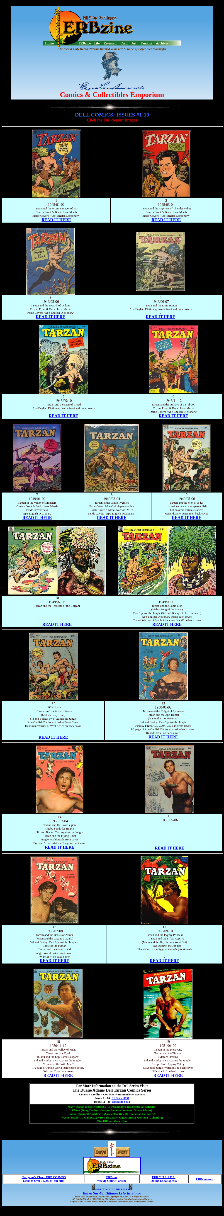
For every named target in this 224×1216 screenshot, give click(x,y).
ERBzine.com (204, 1179)
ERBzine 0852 (121, 1101)
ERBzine (111, 1177)
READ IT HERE (56, 220)
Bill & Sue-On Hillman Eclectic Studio (112, 1193)
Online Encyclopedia (164, 1180)
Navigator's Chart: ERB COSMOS (44, 1177)
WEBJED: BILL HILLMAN (112, 1189)
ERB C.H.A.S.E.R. (163, 1177)
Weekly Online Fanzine (111, 1180)
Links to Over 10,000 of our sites (43, 1180)
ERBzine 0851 (120, 1098)
